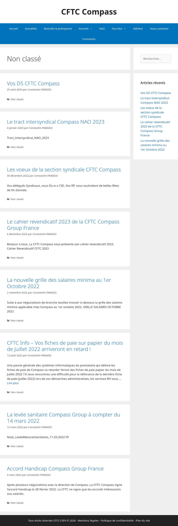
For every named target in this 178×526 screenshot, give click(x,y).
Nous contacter (159, 28)
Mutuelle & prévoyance (58, 28)
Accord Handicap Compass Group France (55, 468)
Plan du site (143, 520)
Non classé (17, 99)
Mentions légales (88, 520)
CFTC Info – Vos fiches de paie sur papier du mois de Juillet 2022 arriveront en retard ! (65, 346)
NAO (102, 28)
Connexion (88, 39)
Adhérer (138, 28)
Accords (87, 28)
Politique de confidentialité (117, 520)
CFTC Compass (89, 11)
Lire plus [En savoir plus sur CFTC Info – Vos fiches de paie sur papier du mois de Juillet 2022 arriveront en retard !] (13, 383)
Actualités (31, 28)
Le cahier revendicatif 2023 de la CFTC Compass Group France (63, 224)
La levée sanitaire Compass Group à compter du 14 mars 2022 (63, 417)
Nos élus (121, 28)
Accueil (13, 28)
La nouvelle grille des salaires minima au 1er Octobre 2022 (59, 283)
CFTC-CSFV (59, 520)
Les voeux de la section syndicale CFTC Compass (64, 169)
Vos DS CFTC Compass (33, 83)
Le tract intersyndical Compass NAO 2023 (55, 121)
